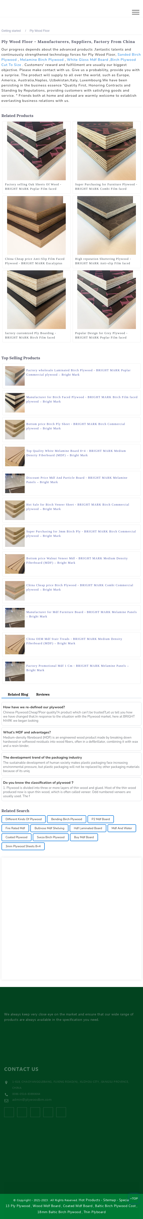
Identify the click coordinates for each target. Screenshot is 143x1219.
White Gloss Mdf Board (87, 59)
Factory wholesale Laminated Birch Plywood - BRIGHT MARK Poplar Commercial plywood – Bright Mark (78, 372)
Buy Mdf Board (84, 837)
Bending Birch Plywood (66, 819)
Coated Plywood (16, 837)
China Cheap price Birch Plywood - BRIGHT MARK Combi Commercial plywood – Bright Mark (79, 587)
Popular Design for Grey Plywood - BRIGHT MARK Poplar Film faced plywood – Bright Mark (101, 335)
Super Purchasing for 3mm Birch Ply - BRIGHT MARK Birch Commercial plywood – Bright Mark (81, 534)
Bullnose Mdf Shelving (49, 828)
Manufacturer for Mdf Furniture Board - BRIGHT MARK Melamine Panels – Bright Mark (81, 614)
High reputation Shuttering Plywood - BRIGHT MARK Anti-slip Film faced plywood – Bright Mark (103, 261)
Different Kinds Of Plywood (24, 819)
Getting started (11, 30)
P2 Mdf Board (101, 819)
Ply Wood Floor (40, 30)
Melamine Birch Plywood (42, 59)
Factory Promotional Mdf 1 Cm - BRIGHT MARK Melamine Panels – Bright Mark (77, 668)
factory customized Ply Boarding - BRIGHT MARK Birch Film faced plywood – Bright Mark (30, 335)
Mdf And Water (122, 828)
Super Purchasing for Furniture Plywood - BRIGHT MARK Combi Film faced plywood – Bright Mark (106, 187)
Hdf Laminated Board (88, 828)
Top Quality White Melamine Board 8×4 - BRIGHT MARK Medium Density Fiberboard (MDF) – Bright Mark (76, 453)
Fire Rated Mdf (15, 828)
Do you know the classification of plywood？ (38, 782)
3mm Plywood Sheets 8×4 (23, 846)
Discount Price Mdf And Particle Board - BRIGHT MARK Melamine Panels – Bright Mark (77, 480)
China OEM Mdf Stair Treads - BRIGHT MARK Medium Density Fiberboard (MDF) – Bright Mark (74, 641)
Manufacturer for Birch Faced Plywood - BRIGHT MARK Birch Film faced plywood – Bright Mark (82, 399)
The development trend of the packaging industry (42, 757)
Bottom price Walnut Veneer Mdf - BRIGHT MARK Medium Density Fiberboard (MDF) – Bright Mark (77, 560)
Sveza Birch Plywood (51, 837)
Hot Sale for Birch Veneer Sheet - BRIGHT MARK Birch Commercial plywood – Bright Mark (77, 507)
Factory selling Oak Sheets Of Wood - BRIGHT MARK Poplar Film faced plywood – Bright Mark (33, 187)
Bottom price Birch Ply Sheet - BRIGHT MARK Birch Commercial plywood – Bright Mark (75, 426)
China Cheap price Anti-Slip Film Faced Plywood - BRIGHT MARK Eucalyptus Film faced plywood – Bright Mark (35, 261)
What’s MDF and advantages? (27, 732)
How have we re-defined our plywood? (34, 707)
